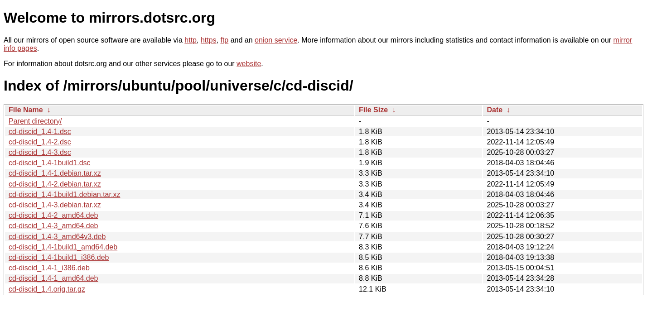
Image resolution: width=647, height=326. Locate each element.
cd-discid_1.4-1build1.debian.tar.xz (64, 194)
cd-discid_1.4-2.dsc (40, 142)
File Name (26, 110)
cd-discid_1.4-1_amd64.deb (53, 278)
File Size (373, 110)
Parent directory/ (35, 121)
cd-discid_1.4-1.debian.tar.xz (55, 173)
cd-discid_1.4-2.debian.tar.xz (55, 184)
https (209, 40)
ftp (224, 40)
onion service (276, 40)
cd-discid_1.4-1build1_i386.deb (59, 257)
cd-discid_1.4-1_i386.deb (49, 268)
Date (494, 110)
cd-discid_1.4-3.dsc (40, 152)
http (190, 40)
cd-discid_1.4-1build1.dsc (50, 163)
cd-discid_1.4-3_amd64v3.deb (57, 236)
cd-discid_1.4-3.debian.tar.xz (55, 205)
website (249, 63)
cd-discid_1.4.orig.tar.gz (47, 289)
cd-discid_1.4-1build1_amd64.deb (63, 247)
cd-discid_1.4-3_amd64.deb (53, 226)
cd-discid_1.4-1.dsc (40, 131)
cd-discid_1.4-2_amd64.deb (53, 215)
